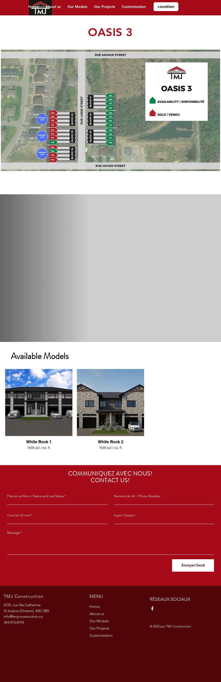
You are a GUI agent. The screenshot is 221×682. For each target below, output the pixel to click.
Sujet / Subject (124, 515)
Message (13, 532)
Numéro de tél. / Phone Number (137, 496)
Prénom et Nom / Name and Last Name (35, 496)
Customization (101, 635)
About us (97, 614)
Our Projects (99, 628)
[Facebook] (152, 608)
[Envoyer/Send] (193, 565)
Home (95, 606)
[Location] (166, 6)
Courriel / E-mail (18, 515)
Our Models (99, 621)
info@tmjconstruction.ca (23, 616)
